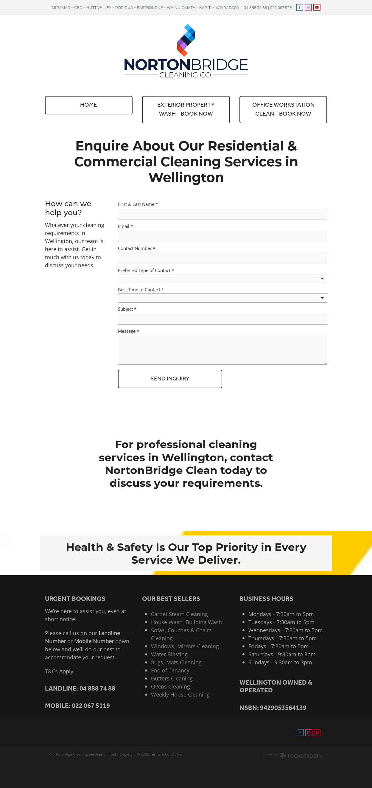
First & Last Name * (138, 204)
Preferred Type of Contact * (146, 270)
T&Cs (51, 671)
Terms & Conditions (166, 754)
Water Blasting (169, 654)
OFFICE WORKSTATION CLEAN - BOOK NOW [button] (283, 110)
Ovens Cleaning (170, 686)
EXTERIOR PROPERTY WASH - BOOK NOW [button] (186, 110)
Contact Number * (136, 248)
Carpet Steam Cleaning (179, 614)
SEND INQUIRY (169, 379)
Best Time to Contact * (141, 289)
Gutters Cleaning (172, 678)
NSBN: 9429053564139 (272, 708)
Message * (128, 331)
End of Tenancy (170, 670)
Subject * (127, 309)
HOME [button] (88, 105)
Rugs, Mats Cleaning (176, 662)
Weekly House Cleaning (180, 694)
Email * (125, 226)
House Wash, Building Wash (186, 622)
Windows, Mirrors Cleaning (185, 646)
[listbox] (222, 278)
